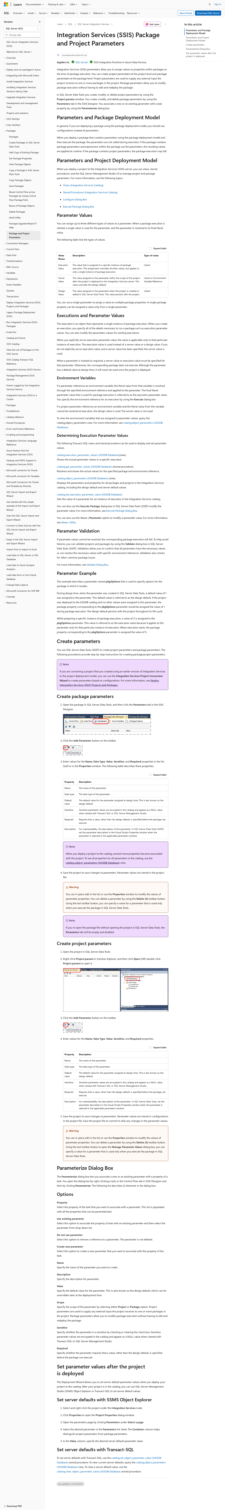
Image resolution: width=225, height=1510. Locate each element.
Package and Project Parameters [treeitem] (19, 235)
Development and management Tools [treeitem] (22, 105)
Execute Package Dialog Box (78, 206)
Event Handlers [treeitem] (13, 284)
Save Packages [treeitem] (16, 185)
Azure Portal (186, 13)
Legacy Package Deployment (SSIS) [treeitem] (20, 314)
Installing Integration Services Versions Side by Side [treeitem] (21, 89)
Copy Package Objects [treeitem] (20, 180)
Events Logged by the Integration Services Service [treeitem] (23, 387)
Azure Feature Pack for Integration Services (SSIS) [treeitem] (19, 452)
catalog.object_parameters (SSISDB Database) (82, 478)
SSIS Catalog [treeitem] (12, 343)
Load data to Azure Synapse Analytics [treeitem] (20, 567)
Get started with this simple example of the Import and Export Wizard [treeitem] (23, 505)
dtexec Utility (68, 522)
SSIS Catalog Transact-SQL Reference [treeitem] (19, 361)
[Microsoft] (6, 4)
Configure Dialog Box (75, 199)
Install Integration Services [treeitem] (19, 81)
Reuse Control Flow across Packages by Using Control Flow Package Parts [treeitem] (22, 195)
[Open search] (210, 4)
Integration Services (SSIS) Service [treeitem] (23, 369)
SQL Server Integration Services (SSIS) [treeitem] (22, 43)
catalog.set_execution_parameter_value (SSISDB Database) (89, 494)
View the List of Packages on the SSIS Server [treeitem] (22, 351)
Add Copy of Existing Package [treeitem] (24, 152)
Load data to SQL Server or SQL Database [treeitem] (22, 557)
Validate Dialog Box (97, 564)
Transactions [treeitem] (12, 296)
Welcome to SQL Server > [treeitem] (19, 51)
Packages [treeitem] (13, 136)
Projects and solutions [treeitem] (17, 113)
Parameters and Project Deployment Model (197, 39)
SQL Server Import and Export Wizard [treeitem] (21, 494)
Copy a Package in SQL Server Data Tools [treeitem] (24, 172)
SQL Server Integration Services (93, 24)
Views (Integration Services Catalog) (83, 185)
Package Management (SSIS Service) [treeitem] (20, 377)
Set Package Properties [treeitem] (20, 158)
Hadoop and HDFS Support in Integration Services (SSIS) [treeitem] (21, 462)
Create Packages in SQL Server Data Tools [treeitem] (24, 144)
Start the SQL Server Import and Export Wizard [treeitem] (22, 517)
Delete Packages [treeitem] (17, 211)
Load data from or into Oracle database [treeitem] (21, 577)
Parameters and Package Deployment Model (198, 32)
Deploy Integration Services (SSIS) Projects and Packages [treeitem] (23, 304)
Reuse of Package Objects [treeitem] (22, 205)
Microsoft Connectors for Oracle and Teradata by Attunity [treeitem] (22, 484)
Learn (60, 24)
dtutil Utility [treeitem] (15, 217)
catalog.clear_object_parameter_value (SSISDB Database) (89, 1471)
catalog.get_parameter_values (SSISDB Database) (84, 466)
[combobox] (22, 28)
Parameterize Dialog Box (198, 48)
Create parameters (195, 44)
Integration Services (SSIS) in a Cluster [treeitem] (21, 397)
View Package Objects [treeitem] (20, 164)
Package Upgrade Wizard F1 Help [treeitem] (23, 225)
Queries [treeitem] (10, 290)
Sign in (217, 4)
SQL (70, 24)
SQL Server (81, 62)
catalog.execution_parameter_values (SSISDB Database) (88, 455)
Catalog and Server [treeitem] (15, 337)
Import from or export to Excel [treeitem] (21, 549)
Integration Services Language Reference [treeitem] (21, 442)
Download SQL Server (208, 13)
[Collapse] (39, 22)
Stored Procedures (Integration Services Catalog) (90, 192)
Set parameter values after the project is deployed (201, 55)
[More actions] (165, 24)
